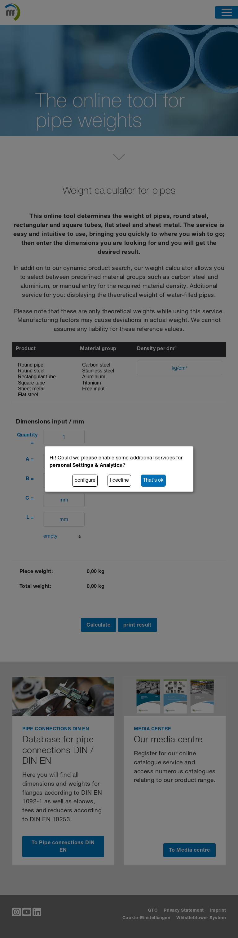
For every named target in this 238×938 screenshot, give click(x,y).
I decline (119, 480)
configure (85, 480)
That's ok (153, 480)
